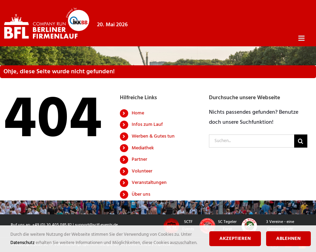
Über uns (141, 194)
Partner (139, 160)
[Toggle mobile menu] (302, 38)
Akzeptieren (235, 239)
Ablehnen (288, 239)
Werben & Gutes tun (153, 136)
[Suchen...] (251, 141)
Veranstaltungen (149, 183)
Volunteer (142, 171)
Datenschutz (23, 242)
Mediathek (143, 148)
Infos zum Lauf (147, 125)
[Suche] (300, 141)
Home (138, 113)
